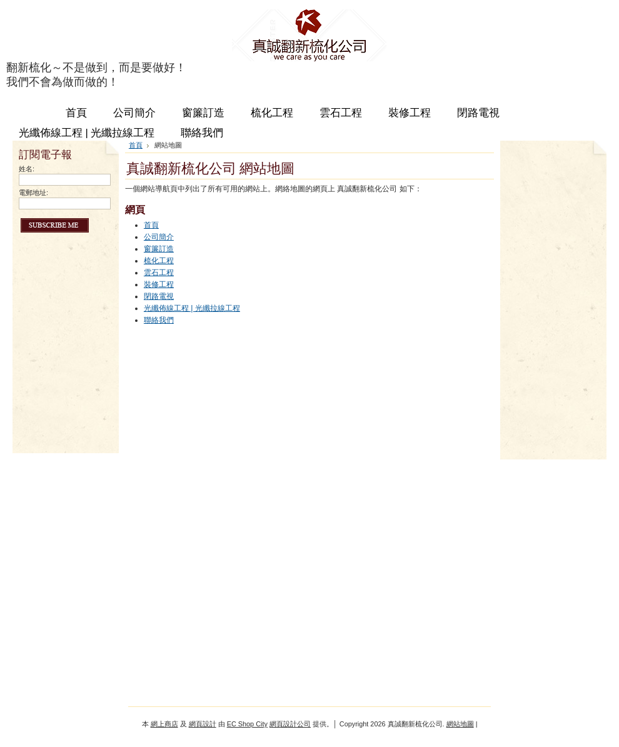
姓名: (26, 169)
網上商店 (164, 724)
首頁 (136, 145)
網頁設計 (202, 724)
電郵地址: (33, 192)
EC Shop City (247, 724)
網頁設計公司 (290, 724)
